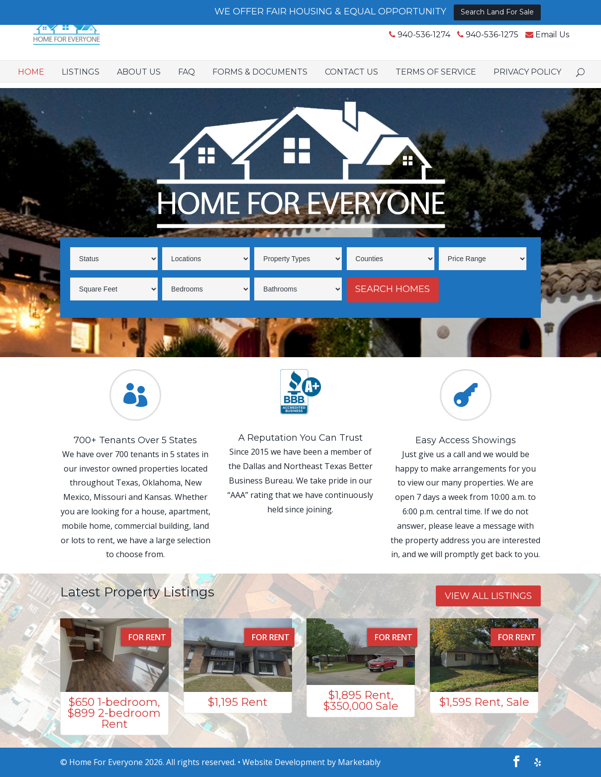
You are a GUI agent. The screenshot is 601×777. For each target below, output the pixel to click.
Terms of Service (436, 81)
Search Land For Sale (497, 11)
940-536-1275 (463, 44)
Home (31, 81)
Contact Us (351, 81)
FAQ (186, 81)
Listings (81, 81)
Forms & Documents (259, 81)
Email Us (524, 44)
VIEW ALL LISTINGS (488, 595)
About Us (139, 81)
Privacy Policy (527, 81)
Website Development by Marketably (311, 762)
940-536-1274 (395, 44)
